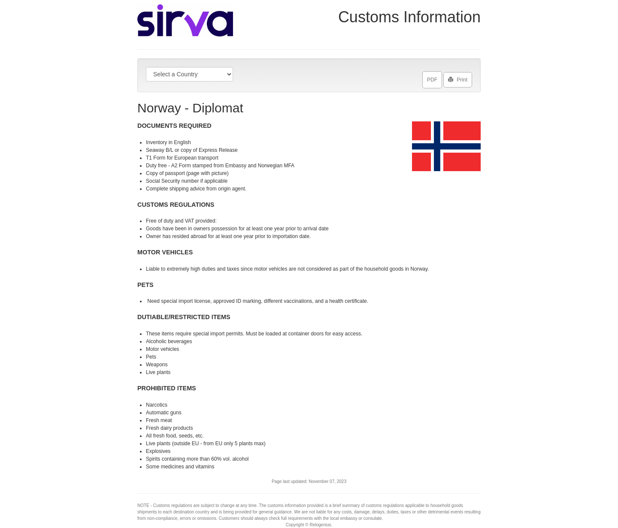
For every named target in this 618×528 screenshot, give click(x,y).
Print (457, 78)
